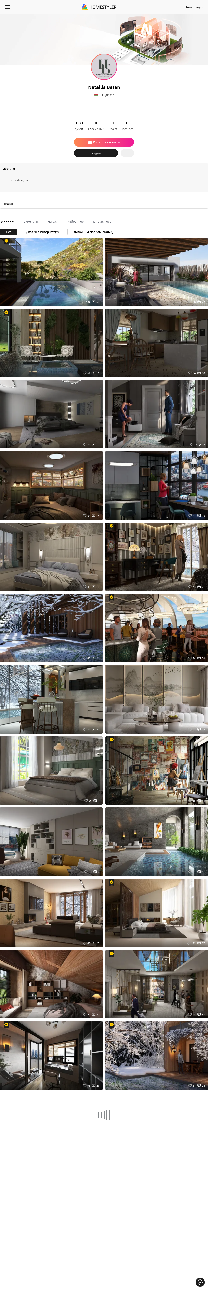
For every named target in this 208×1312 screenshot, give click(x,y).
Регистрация (194, 7)
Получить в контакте (104, 142)
